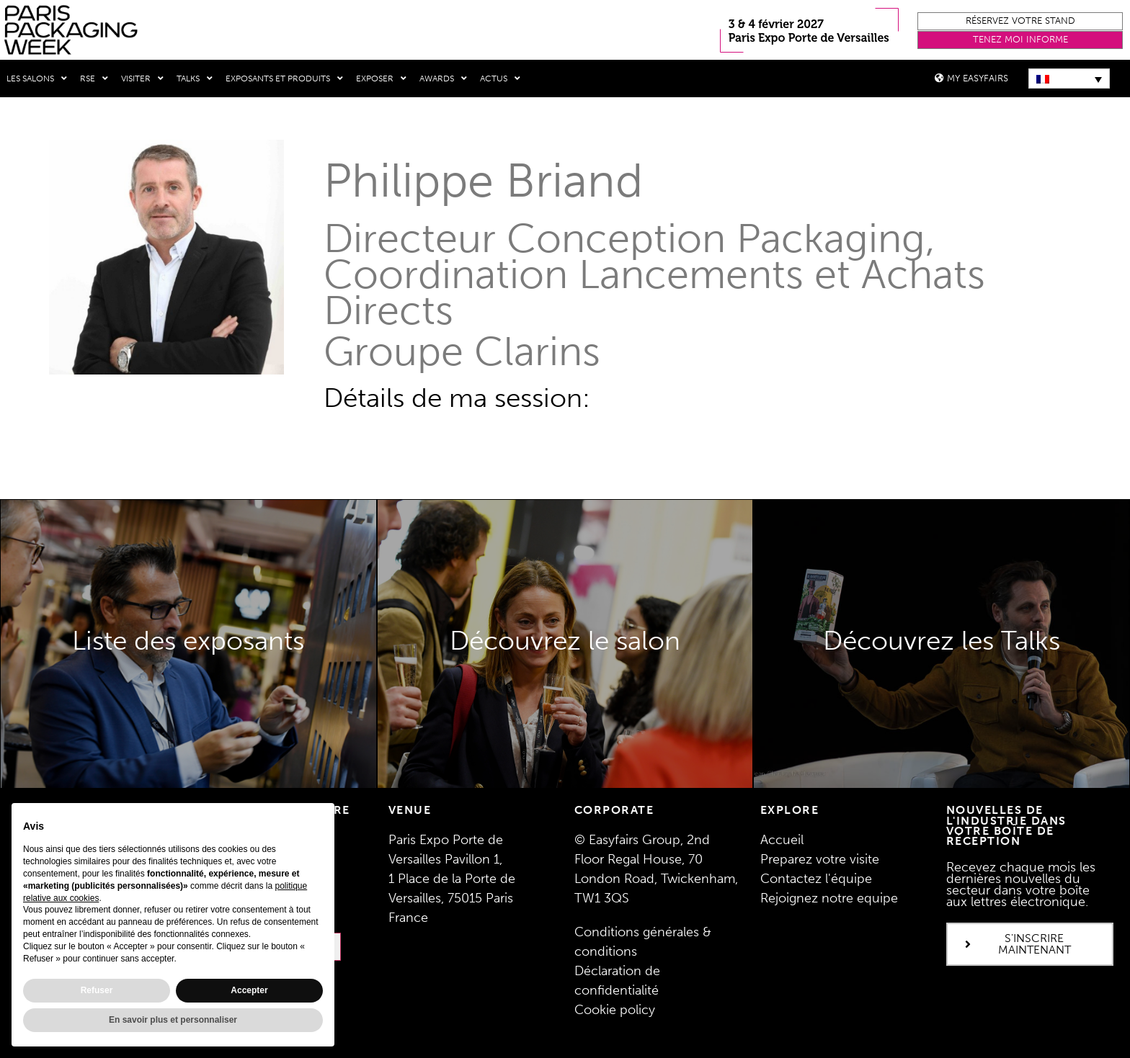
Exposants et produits (284, 78)
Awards (443, 78)
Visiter (142, 78)
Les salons (36, 78)
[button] (1020, 21)
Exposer (381, 78)
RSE (94, 78)
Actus (500, 78)
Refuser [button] (97, 990)
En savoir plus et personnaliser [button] (173, 1020)
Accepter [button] (249, 990)
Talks (195, 78)
